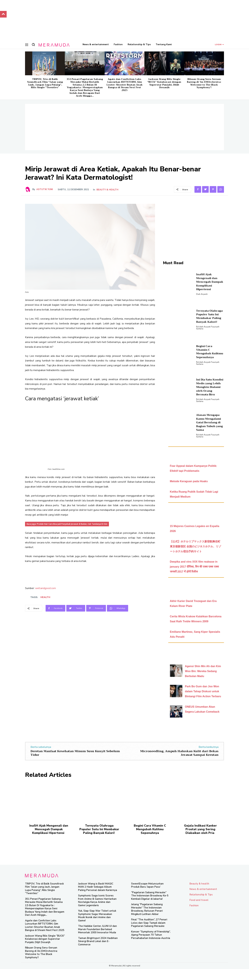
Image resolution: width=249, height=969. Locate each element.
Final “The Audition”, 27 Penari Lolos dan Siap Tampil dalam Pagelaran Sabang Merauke (149, 923)
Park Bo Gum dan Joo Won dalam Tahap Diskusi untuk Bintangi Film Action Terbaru (203, 691)
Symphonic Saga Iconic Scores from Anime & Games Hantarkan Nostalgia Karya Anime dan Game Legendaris (97, 900)
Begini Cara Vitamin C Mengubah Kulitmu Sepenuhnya (209, 352)
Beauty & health (107, 190)
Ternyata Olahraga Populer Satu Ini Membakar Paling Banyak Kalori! (209, 316)
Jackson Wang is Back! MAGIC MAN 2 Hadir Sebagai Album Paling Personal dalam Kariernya (97, 887)
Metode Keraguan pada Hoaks (189, 481)
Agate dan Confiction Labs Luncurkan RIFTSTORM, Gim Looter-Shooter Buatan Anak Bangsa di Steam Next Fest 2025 (124, 84)
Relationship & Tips (201, 894)
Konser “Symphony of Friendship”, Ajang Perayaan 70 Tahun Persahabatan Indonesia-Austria (150, 935)
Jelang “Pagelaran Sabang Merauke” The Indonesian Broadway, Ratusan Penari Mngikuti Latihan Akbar (147, 909)
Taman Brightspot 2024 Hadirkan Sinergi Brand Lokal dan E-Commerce (98, 941)
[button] (33, 44)
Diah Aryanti (202, 294)
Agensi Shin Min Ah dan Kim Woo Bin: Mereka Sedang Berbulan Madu (203, 671)
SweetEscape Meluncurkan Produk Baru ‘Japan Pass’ (147, 885)
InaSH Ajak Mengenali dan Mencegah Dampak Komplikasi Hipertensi (209, 282)
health (45, 597)
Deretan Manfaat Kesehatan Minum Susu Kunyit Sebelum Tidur (75, 753)
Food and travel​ (198, 900)
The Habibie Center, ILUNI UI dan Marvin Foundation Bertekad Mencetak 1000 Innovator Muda (97, 929)
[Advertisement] (124, 127)
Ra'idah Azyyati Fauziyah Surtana (207, 327)
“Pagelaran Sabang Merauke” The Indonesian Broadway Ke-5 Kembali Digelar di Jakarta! (149, 896)
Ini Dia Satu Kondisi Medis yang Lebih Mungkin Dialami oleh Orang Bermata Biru (209, 387)
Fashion (194, 905)
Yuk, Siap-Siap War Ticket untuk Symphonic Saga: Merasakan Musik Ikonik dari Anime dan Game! (97, 915)
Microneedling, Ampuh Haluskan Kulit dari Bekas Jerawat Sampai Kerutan (179, 753)
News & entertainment (203, 889)
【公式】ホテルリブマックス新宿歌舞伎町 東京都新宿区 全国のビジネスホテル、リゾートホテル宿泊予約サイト (195, 546)
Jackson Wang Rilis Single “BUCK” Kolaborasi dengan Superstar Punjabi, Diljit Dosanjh (164, 83)
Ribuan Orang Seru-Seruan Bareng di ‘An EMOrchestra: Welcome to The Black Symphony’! (204, 83)
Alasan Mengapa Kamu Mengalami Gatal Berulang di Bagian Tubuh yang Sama (209, 422)
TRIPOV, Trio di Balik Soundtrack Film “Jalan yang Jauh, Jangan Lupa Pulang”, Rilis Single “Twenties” (45, 83)
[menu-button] (26, 44)
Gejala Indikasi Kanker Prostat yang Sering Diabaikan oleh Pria (200, 829)
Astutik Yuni (44, 189)
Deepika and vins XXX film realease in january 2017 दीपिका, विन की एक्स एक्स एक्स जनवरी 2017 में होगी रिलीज (194, 566)
